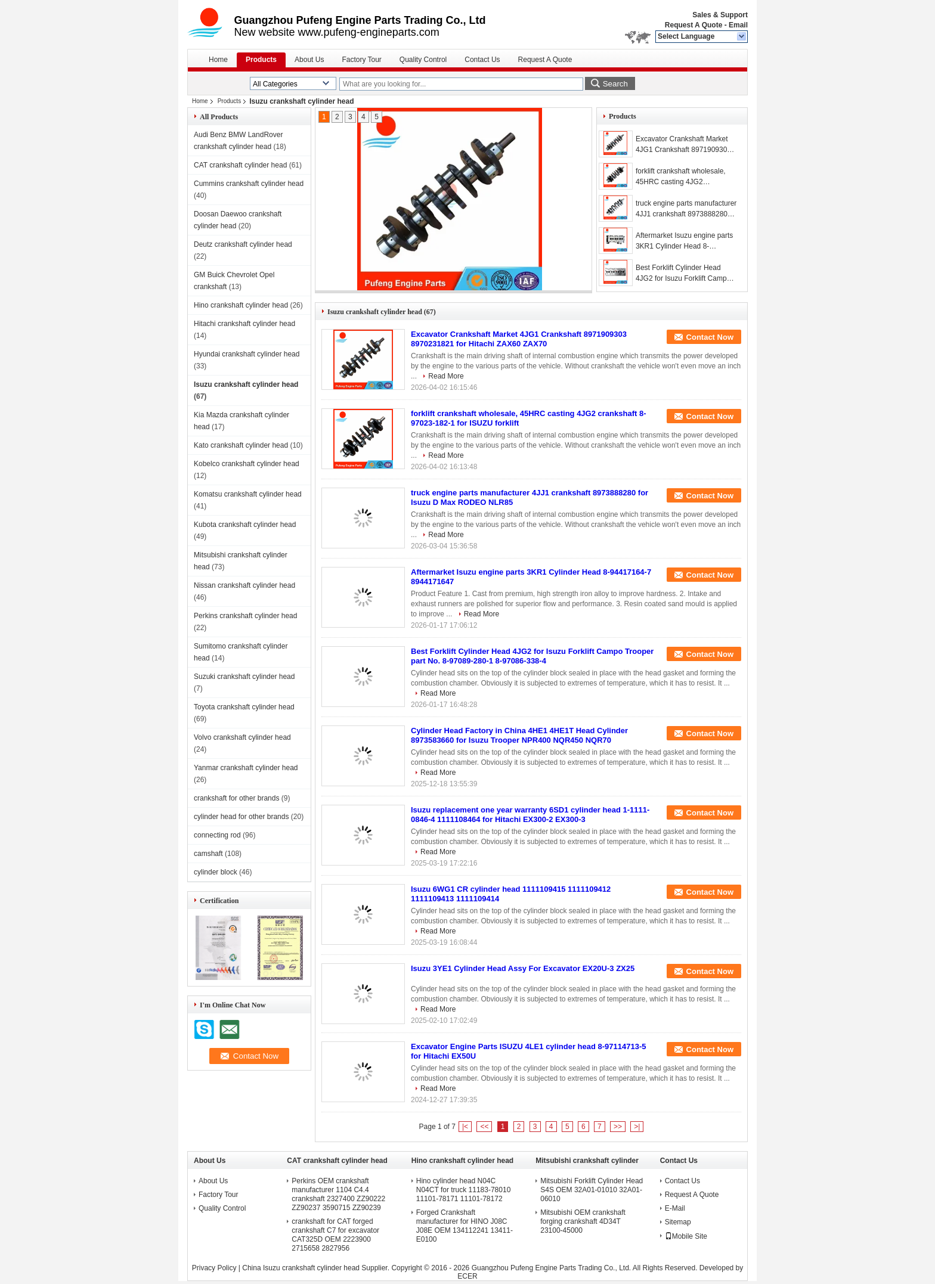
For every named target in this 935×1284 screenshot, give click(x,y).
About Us (309, 59)
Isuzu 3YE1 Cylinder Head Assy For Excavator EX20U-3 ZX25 (522, 968)
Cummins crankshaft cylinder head (249, 183)
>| (637, 1126)
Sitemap (678, 1222)
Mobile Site (686, 1236)
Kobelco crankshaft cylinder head (246, 464)
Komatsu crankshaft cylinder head (248, 494)
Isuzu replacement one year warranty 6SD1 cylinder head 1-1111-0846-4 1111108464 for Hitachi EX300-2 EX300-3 (530, 814)
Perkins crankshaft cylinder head (245, 616)
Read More (445, 376)
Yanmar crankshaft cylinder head (246, 768)
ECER (467, 1276)
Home (218, 59)
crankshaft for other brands (236, 798)
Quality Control (423, 59)
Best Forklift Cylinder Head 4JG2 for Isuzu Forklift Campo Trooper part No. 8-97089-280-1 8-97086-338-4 (686, 273)
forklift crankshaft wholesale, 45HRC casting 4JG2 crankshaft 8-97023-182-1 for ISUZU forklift (682, 177)
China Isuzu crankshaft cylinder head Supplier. (316, 1268)
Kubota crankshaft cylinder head (245, 524)
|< (465, 1126)
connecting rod (217, 835)
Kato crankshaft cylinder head (241, 445)
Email (738, 25)
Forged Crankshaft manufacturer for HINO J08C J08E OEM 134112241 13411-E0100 (464, 1225)
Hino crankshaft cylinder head (241, 305)
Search (615, 83)
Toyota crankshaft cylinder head (244, 707)
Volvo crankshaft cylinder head (242, 737)
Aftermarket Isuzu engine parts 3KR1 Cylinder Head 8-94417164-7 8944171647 (684, 241)
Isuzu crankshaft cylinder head (246, 384)
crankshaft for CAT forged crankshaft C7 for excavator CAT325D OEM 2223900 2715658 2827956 (335, 1234)
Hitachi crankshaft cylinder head (244, 324)
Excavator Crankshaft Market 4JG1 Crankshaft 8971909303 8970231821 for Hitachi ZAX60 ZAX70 (684, 145)
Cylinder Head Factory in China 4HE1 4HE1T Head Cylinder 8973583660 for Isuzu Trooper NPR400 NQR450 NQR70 (519, 735)
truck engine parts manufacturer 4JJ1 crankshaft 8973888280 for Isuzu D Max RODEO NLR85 (686, 209)
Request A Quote (693, 25)
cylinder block (215, 872)
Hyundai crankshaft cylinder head (246, 354)
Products (261, 59)
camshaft (208, 853)
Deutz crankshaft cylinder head (243, 244)
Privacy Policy (214, 1268)
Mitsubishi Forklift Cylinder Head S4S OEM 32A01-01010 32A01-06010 (591, 1190)
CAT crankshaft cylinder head (240, 165)
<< (484, 1126)
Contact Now (709, 337)
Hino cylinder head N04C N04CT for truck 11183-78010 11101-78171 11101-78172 (463, 1190)
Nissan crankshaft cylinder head (244, 585)
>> (618, 1126)
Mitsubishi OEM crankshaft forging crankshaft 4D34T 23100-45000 (583, 1221)
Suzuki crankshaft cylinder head (244, 676)
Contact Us (482, 59)
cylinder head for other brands (241, 816)
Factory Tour (361, 59)
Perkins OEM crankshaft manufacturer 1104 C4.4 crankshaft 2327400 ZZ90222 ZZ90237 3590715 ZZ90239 (338, 1194)
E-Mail (675, 1208)
